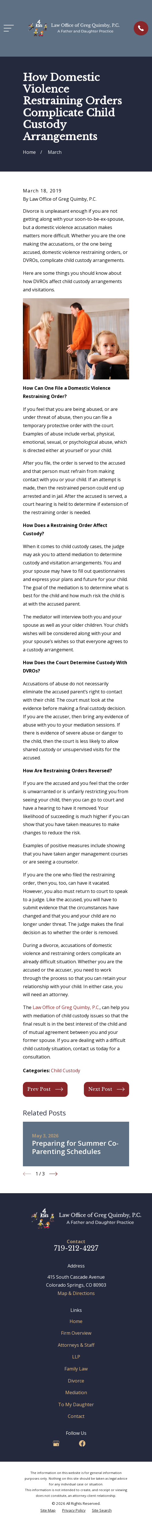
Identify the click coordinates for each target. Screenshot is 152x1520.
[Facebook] (82, 1443)
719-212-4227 (76, 1248)
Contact (76, 1416)
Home (76, 1321)
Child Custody (65, 1070)
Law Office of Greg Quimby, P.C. (66, 1007)
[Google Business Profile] (56, 1443)
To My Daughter (76, 1404)
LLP (76, 1357)
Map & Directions (76, 1293)
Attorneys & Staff (76, 1345)
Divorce (76, 1381)
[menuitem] (48, 1510)
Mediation (76, 1392)
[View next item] (53, 1174)
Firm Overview (76, 1333)
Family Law (76, 1369)
